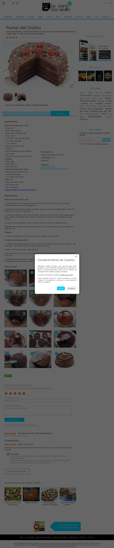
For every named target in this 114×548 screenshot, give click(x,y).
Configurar (71, 288)
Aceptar (61, 288)
